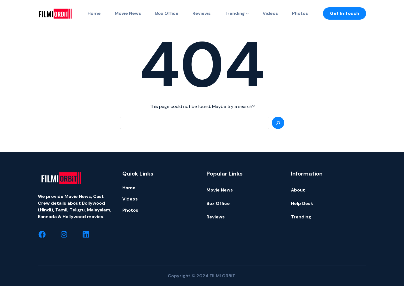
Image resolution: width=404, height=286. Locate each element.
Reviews (215, 217)
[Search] (278, 123)
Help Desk (302, 203)
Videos (130, 199)
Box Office (218, 203)
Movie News (219, 190)
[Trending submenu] (247, 13)
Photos (130, 210)
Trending (235, 13)
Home (129, 188)
